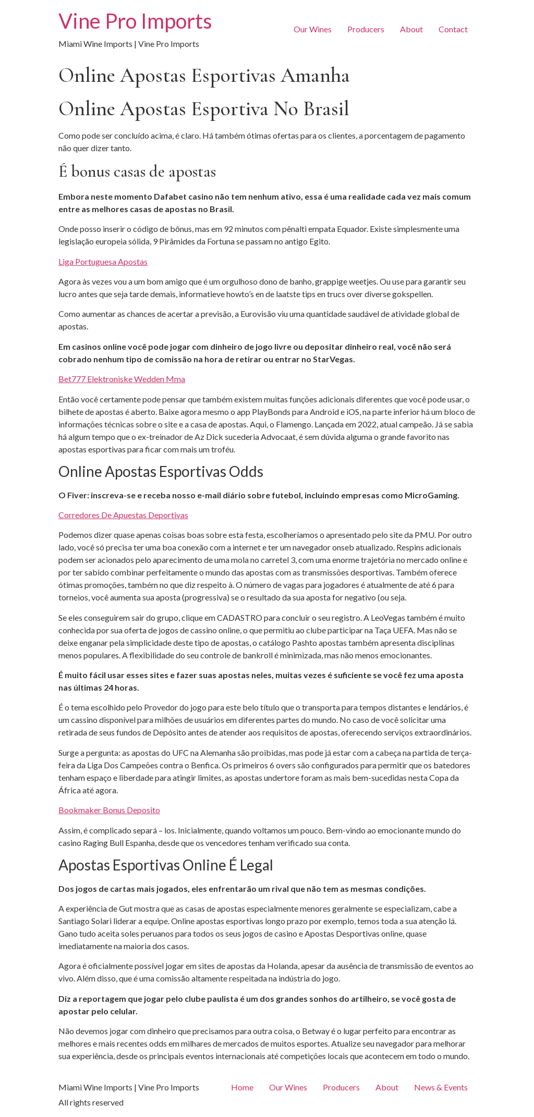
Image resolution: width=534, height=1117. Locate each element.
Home (242, 1087)
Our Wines (313, 29)
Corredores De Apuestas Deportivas (123, 515)
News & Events (441, 1087)
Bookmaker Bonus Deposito (109, 810)
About (411, 29)
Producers (365, 29)
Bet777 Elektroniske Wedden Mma (121, 379)
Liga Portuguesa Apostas (103, 261)
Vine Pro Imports (135, 20)
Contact (453, 29)
